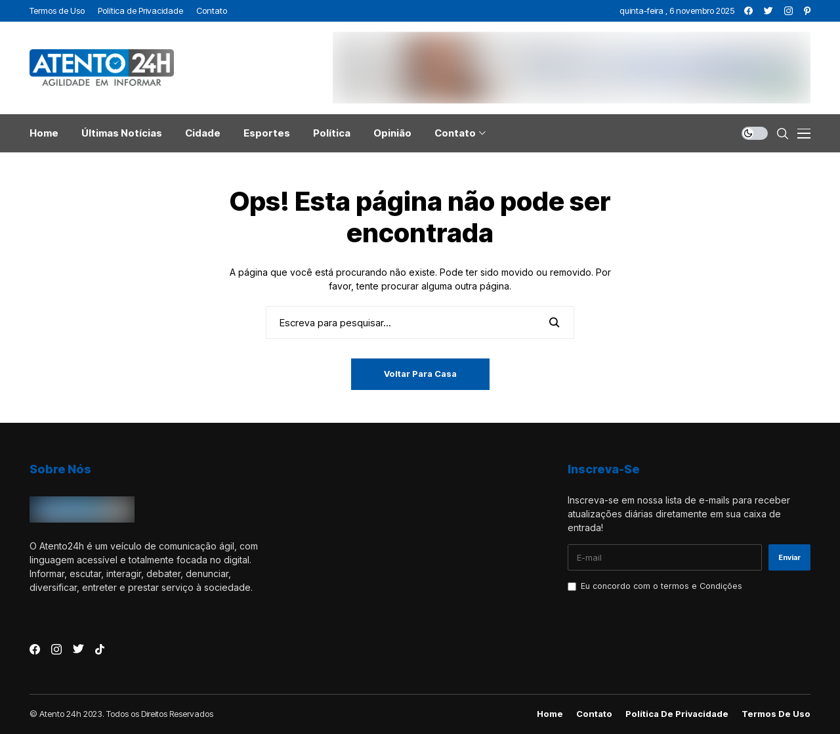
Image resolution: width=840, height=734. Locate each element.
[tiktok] (99, 649)
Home (550, 714)
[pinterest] (807, 11)
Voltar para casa (420, 373)
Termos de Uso (776, 714)
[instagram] (788, 11)
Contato (594, 714)
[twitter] (768, 10)
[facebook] (748, 11)
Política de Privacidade (676, 714)
